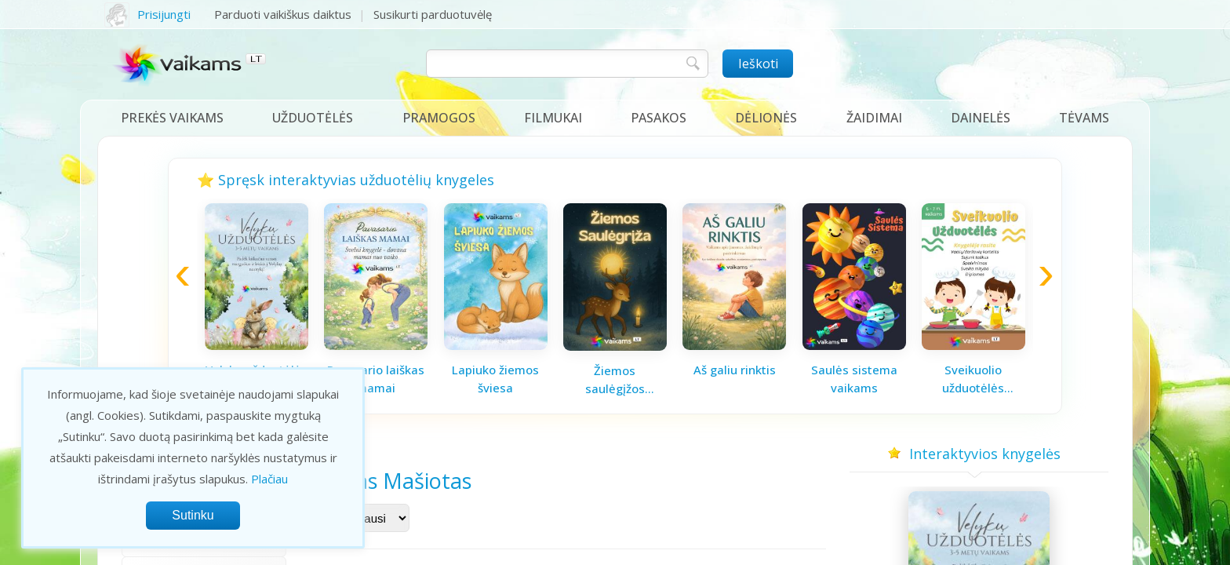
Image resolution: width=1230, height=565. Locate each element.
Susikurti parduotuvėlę (432, 14)
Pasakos (658, 117)
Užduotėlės (312, 117)
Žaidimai (874, 117)
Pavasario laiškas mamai (375, 379)
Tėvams (1084, 117)
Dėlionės (766, 117)
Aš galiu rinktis (734, 369)
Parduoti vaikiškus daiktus (282, 14)
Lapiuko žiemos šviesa (495, 379)
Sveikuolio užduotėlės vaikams (973, 379)
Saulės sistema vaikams (854, 379)
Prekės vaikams (172, 117)
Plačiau (269, 479)
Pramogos (438, 117)
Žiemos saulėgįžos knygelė (615, 380)
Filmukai (553, 117)
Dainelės (980, 117)
